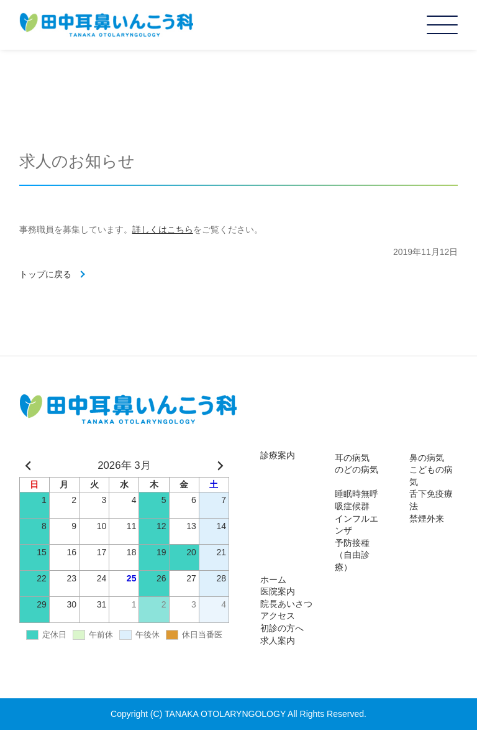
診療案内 (277, 455)
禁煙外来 (426, 519)
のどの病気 (356, 469)
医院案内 (277, 591)
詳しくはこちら (162, 229)
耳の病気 (352, 458)
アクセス (277, 616)
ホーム (273, 579)
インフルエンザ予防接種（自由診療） (356, 543)
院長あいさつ (286, 604)
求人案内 (277, 640)
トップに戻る (45, 274)
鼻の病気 (426, 458)
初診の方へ (282, 628)
